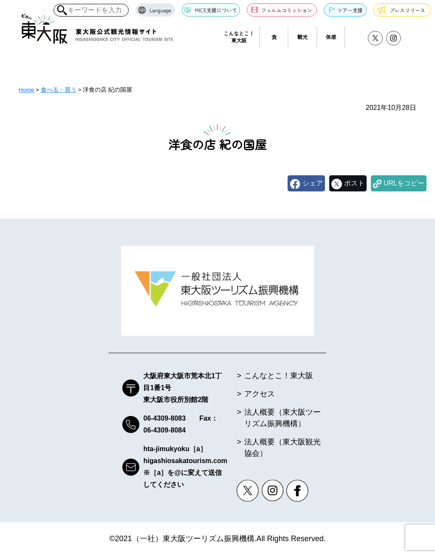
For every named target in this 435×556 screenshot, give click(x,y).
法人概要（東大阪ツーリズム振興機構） (282, 418)
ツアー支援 (350, 10)
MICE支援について (216, 10)
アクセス (259, 394)
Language (160, 10)
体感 (331, 37)
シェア (312, 183)
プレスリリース (407, 10)
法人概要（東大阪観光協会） (282, 448)
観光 (302, 37)
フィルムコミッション (286, 10)
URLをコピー (404, 183)
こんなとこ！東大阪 (238, 37)
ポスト (354, 183)
